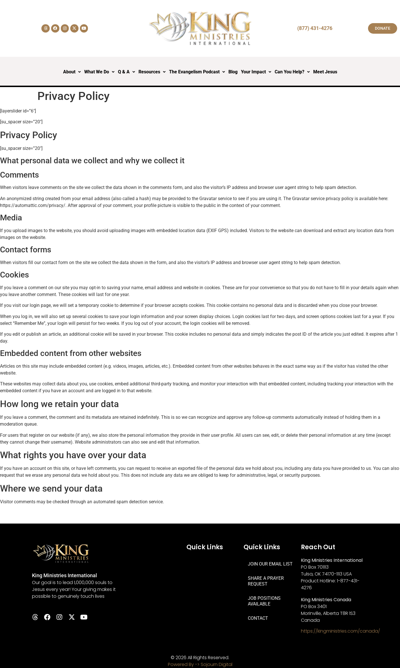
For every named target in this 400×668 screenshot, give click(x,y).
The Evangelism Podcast (197, 72)
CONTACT (258, 618)
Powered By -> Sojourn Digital (200, 664)
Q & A (126, 72)
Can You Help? (292, 72)
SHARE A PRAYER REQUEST (266, 581)
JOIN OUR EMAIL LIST (270, 564)
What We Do (99, 72)
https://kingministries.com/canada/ (340, 631)
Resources (152, 72)
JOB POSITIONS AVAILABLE (264, 601)
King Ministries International (64, 575)
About (72, 72)
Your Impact (256, 72)
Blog (233, 72)
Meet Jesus (325, 72)
